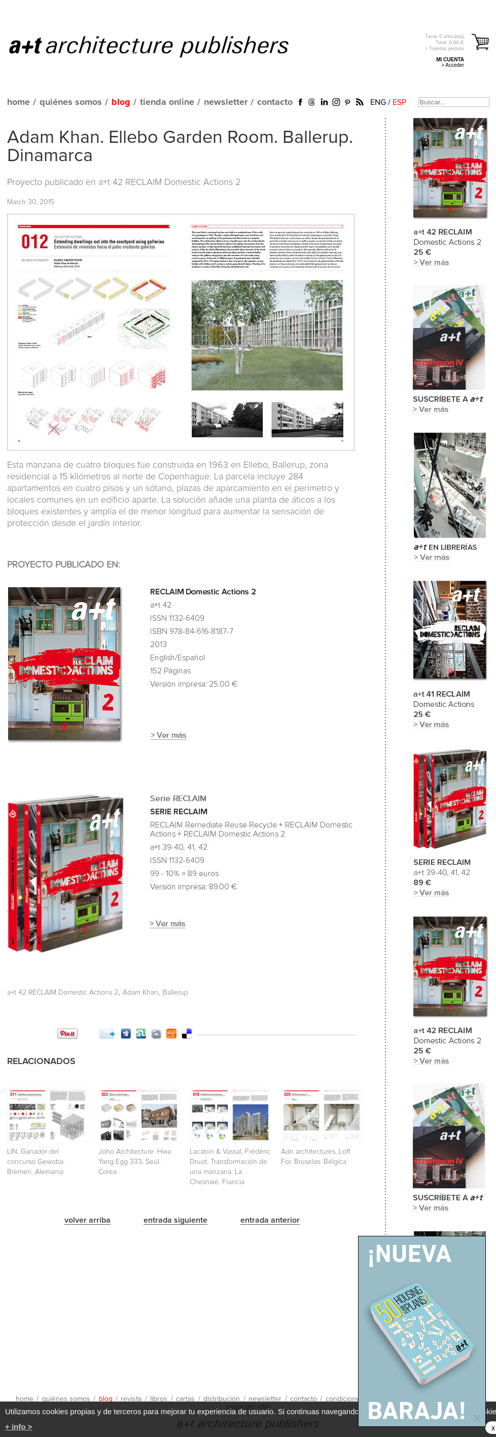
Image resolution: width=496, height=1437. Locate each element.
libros (158, 1399)
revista (131, 1399)
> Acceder (452, 65)
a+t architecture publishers (161, 46)
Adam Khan (140, 992)
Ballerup (175, 992)
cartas (185, 1399)
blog (121, 102)
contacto (275, 102)
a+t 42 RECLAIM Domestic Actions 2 (169, 182)
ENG (378, 102)
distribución (221, 1399)
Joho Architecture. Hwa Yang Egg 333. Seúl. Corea (134, 1162)
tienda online (167, 102)
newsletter (225, 102)
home (18, 102)
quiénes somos (71, 102)
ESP (399, 102)
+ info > (18, 1426)
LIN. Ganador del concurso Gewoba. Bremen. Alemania (36, 1162)
